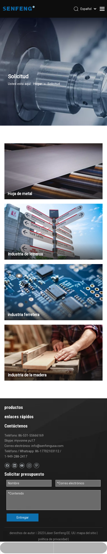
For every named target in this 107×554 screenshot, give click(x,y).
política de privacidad (52, 537)
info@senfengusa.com (47, 446)
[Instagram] (29, 465)
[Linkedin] (14, 465)
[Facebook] (7, 465)
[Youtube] (22, 465)
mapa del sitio (86, 531)
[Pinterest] (36, 465)
